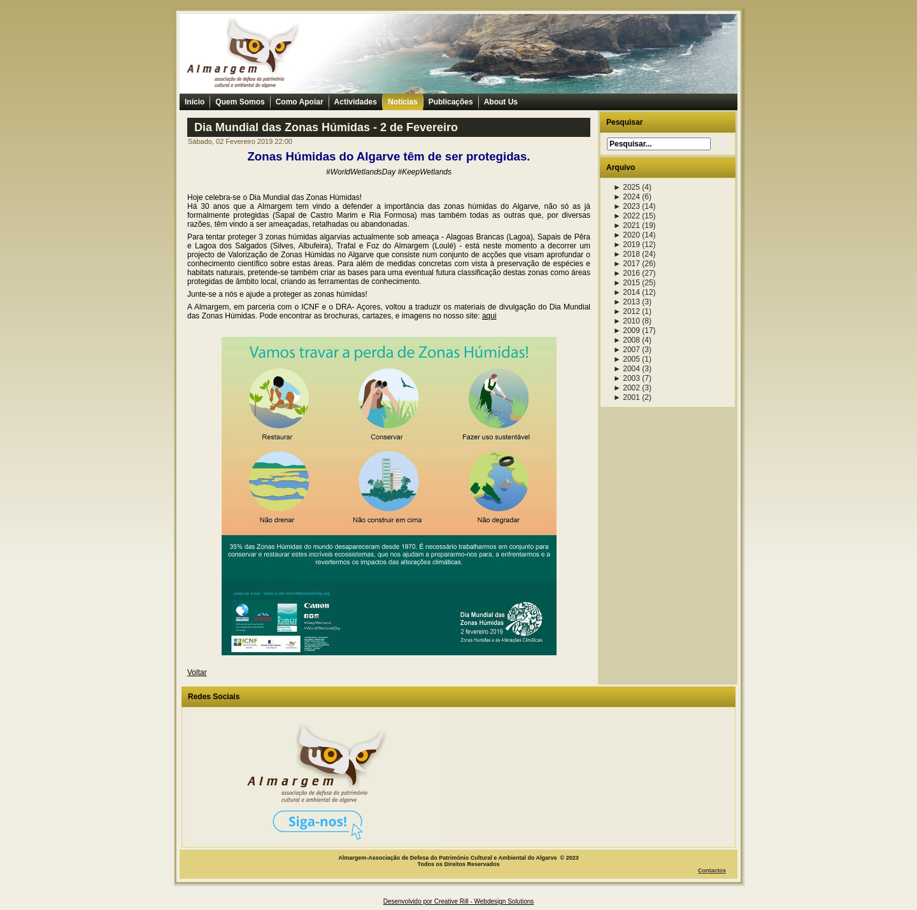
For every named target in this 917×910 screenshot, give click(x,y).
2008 (626, 340)
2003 (626, 378)
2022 (626, 215)
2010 (626, 320)
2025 (626, 187)
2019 (626, 244)
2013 (626, 301)
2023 (626, 206)
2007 (626, 349)
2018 (626, 254)
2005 (626, 359)
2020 (626, 235)
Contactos (712, 870)
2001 (626, 397)
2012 (626, 311)
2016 (626, 273)
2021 (626, 225)
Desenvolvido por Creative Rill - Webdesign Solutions (458, 901)
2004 (626, 368)
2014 (626, 292)
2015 (626, 282)
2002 (626, 387)
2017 (626, 263)
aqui (489, 315)
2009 (626, 330)
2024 (626, 196)
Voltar (197, 672)
